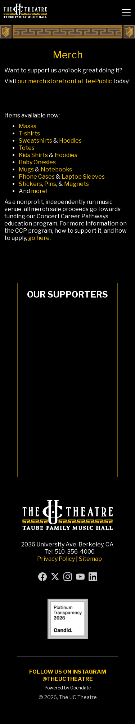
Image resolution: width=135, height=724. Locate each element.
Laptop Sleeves (83, 176)
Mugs (26, 169)
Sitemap (90, 558)
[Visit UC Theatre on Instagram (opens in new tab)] (67, 576)
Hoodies (70, 140)
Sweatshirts (35, 140)
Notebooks (56, 169)
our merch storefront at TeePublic (65, 81)
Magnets (76, 183)
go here (39, 237)
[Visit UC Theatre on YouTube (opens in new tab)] (80, 576)
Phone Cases (37, 176)
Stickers (30, 183)
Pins (50, 183)
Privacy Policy (56, 558)
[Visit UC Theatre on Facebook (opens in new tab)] (42, 576)
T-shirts (29, 133)
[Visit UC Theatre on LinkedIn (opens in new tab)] (93, 576)
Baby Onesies (37, 162)
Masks (27, 126)
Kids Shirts (33, 155)
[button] (126, 12)
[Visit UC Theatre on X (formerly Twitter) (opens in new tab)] (55, 576)
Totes (27, 147)
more (38, 191)
